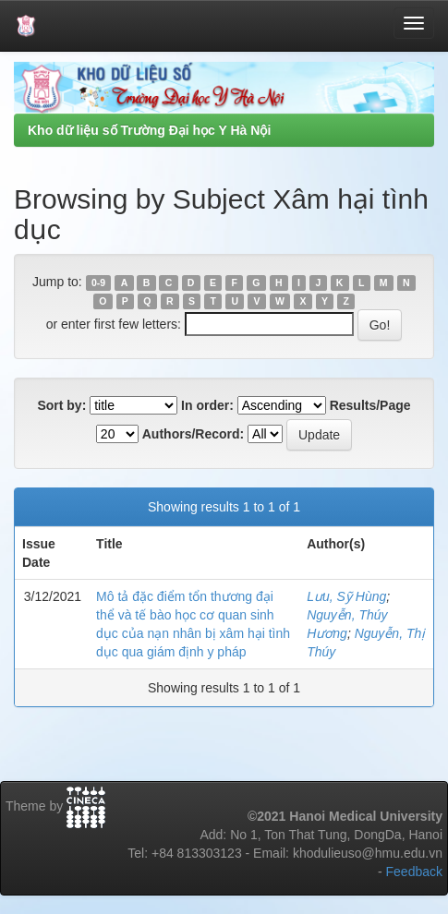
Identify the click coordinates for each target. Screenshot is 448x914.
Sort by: (61, 405)
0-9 (98, 282)
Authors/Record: (193, 434)
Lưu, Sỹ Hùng (346, 596)
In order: (207, 405)
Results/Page (370, 405)
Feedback (414, 871)
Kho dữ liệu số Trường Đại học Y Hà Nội (149, 130)
